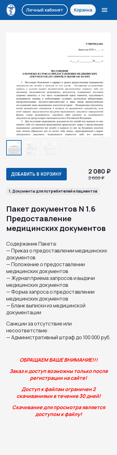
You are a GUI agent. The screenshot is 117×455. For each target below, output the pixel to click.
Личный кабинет (44, 10)
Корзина (83, 10)
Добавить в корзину (36, 174)
